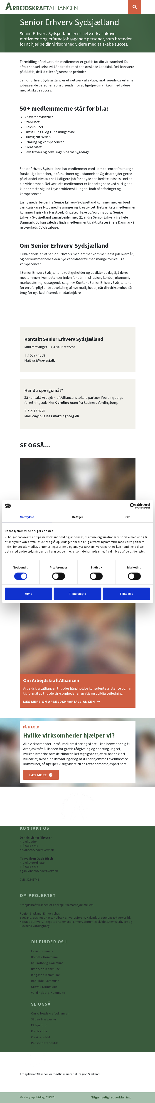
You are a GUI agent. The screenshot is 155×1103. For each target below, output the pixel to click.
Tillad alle (126, 593)
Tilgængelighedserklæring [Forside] (110, 1097)
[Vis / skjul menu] (148, 7)
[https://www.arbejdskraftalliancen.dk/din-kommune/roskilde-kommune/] (45, 981)
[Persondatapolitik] (41, 1037)
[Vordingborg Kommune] (48, 993)
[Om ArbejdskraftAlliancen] (61, 701)
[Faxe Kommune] (42, 951)
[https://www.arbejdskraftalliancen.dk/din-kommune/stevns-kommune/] (44, 987)
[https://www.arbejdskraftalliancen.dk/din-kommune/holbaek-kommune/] (44, 957)
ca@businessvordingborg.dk (55, 416)
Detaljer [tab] (77, 517)
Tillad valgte (77, 593)
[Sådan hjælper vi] (43, 1019)
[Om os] (41, 775)
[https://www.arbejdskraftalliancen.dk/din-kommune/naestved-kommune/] (45, 969)
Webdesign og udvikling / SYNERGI (37, 1097)
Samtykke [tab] (27, 517)
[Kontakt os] (39, 1031)
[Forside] (64, 7)
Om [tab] (127, 517)
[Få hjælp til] (39, 1025)
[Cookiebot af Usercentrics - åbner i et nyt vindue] (130, 506)
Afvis (28, 593)
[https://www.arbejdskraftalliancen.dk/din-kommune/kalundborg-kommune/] (47, 963)
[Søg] (134, 7)
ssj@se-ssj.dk (43, 360)
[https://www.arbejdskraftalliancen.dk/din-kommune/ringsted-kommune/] (45, 975)
